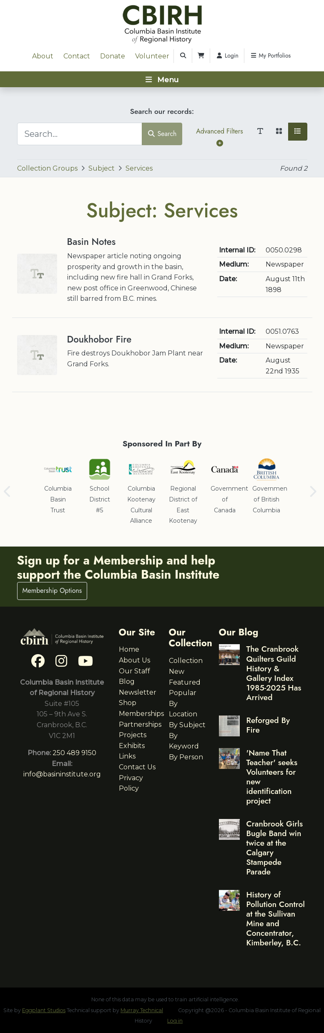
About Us (134, 660)
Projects (132, 735)
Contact (76, 56)
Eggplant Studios (43, 1010)
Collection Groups (47, 168)
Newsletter (137, 692)
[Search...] (79, 134)
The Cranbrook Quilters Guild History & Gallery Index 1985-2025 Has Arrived (273, 673)
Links (127, 756)
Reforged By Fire (268, 725)
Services (139, 168)
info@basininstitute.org (62, 774)
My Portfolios (270, 55)
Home (129, 649)
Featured (185, 682)
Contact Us (137, 767)
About (42, 56)
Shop (127, 703)
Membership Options (52, 590)
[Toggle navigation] (162, 79)
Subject (101, 168)
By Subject (187, 725)
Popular (182, 693)
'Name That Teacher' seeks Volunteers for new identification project (272, 776)
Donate (112, 56)
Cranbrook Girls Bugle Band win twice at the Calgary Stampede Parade (274, 847)
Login (227, 55)
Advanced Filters (219, 136)
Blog (127, 681)
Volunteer (152, 56)
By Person (186, 757)
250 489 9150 (74, 753)
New (176, 671)
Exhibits (132, 746)
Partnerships (140, 724)
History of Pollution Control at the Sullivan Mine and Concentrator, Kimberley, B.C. (275, 918)
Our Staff (134, 671)
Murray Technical (142, 1010)
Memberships (141, 714)
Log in (175, 1021)
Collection (186, 661)
